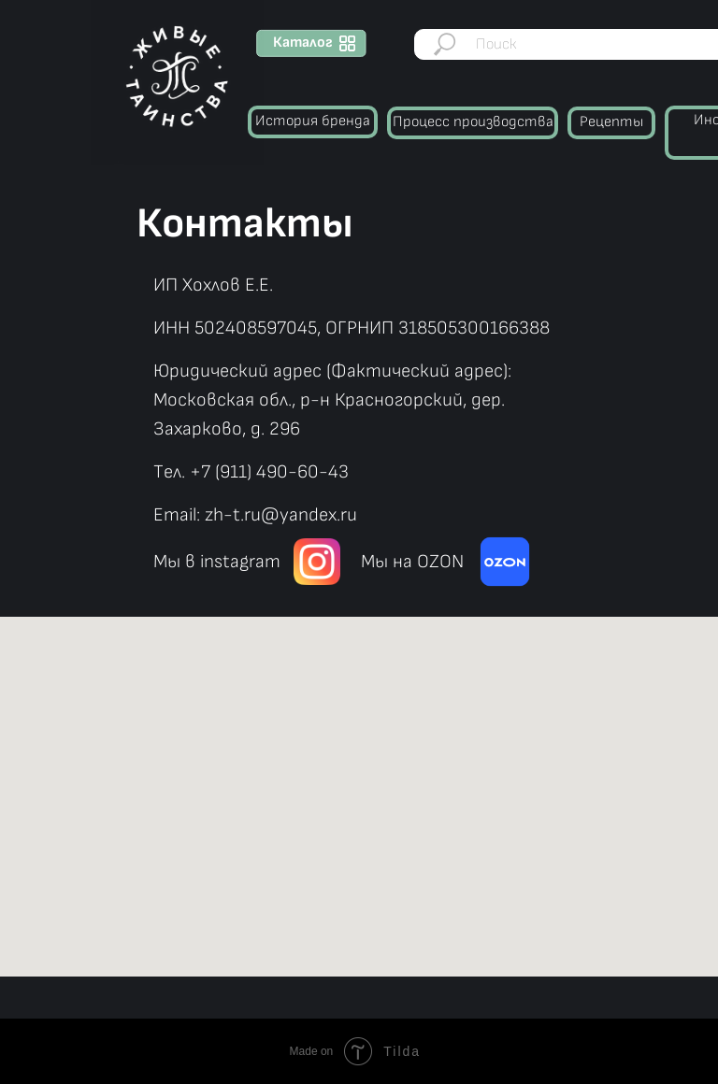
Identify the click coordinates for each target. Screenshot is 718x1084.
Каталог (303, 42)
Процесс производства (473, 122)
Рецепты (611, 122)
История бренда (312, 121)
